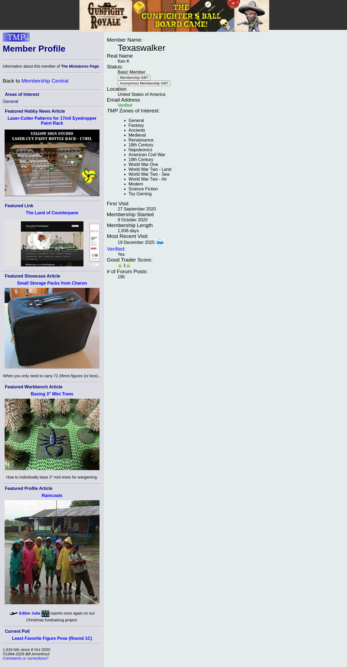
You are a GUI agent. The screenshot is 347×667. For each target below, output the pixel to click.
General (10, 101)
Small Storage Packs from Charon (52, 283)
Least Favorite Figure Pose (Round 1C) (52, 638)
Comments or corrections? (26, 658)
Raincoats (52, 495)
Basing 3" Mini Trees (52, 394)
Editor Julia (29, 613)
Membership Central (44, 81)
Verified (115, 249)
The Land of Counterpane (52, 212)
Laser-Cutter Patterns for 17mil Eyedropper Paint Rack (52, 120)
